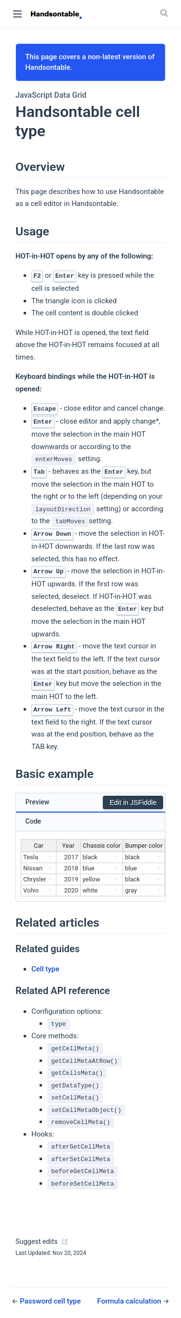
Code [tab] (33, 821)
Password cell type (50, 1301)
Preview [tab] (38, 802)
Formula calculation (130, 1301)
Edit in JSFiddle (133, 802)
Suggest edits (36, 1242)
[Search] (165, 13)
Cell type (45, 969)
